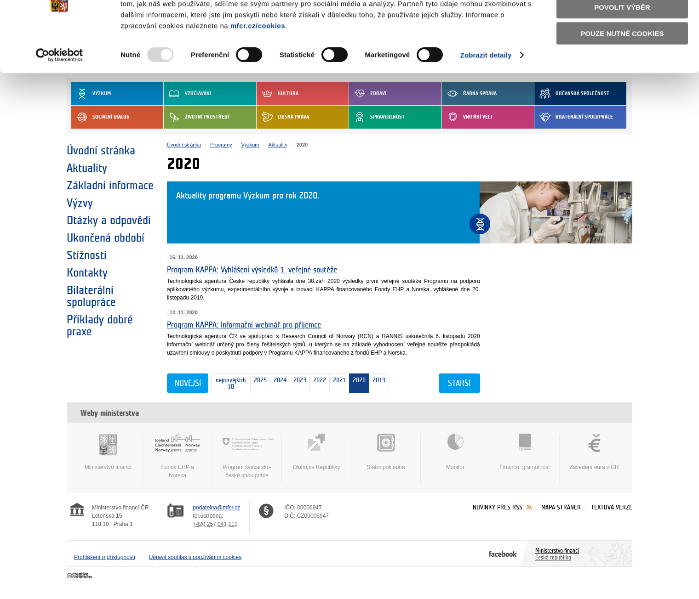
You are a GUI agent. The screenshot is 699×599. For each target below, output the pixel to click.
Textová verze (611, 507)
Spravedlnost (377, 117)
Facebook (503, 553)
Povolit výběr (622, 48)
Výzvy (80, 203)
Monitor (455, 452)
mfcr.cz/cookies (257, 66)
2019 (379, 383)
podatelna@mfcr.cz (216, 507)
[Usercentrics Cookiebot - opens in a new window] (59, 96)
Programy (221, 144)
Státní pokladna (386, 452)
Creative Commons (80, 576)
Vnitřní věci (467, 117)
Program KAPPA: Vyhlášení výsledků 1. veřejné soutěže (252, 270)
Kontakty (87, 272)
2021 (338, 383)
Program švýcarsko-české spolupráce (247, 456)
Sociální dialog (100, 117)
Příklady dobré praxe (100, 325)
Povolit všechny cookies (622, 22)
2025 (259, 383)
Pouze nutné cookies (622, 74)
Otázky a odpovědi (109, 220)
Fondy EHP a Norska (177, 456)
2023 (298, 383)
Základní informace (110, 185)
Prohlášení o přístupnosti (104, 557)
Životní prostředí (196, 117)
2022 (318, 383)
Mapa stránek (561, 507)
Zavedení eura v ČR (594, 452)
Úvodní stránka (101, 150)
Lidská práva (283, 117)
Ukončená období (105, 237)
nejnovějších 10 (229, 383)
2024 (278, 383)
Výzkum (250, 144)
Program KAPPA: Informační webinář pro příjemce (244, 325)
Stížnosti (87, 255)
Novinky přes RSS (497, 507)
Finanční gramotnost (524, 452)
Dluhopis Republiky (316, 452)
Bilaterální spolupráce (573, 117)
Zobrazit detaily (486, 96)
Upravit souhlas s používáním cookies (195, 557)
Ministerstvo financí (108, 452)
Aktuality (87, 168)
